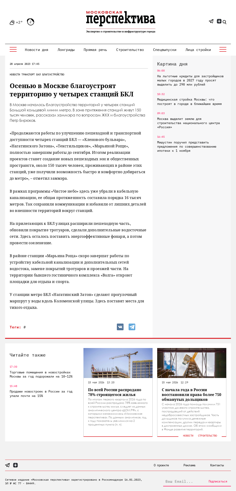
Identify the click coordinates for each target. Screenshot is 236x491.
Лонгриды (66, 49)
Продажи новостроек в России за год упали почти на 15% (41, 393)
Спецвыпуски (164, 49)
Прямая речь (95, 49)
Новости (15, 74)
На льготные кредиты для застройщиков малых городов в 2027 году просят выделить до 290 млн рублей (190, 80)
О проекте (161, 465)
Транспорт (28, 74)
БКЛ (38, 74)
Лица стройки (198, 49)
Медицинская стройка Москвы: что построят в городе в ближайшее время (189, 101)
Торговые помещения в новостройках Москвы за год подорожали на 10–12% (41, 374)
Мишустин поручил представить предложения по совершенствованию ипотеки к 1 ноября (186, 146)
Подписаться (218, 481)
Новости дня (36, 49)
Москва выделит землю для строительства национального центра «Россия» (188, 123)
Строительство (130, 49)
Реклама (189, 465)
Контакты (217, 465)
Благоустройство (53, 74)
